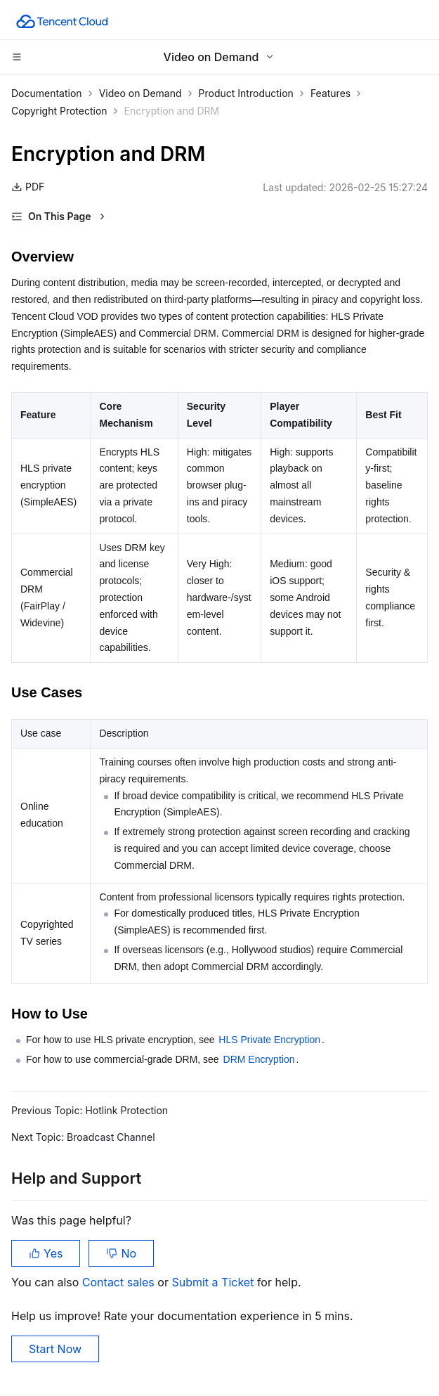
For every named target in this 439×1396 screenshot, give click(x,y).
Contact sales (119, 1282)
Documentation (46, 93)
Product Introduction (246, 93)
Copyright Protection (59, 111)
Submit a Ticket (213, 1282)
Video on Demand (140, 93)
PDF (27, 187)
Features (330, 93)
